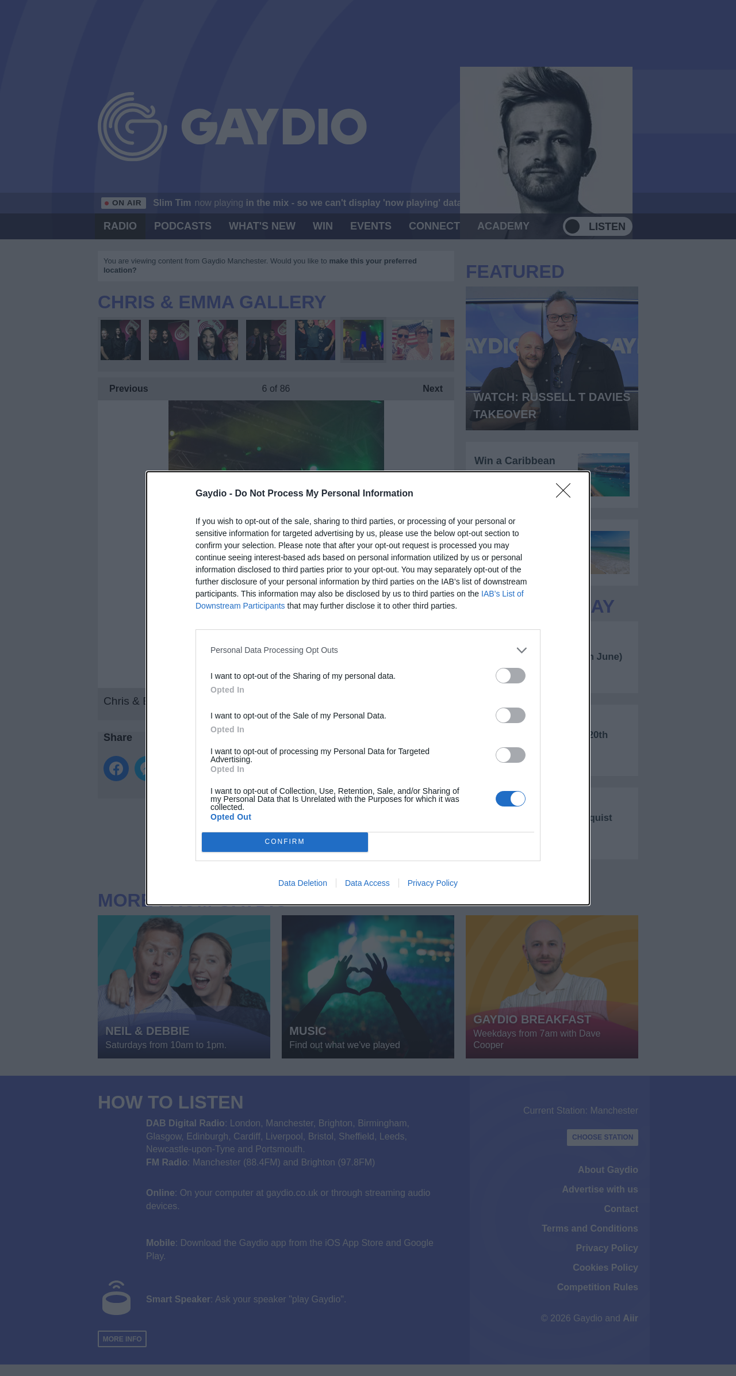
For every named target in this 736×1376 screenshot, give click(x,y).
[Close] (567, 494)
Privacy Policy (433, 883)
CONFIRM (284, 842)
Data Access (367, 883)
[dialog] (368, 688)
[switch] (511, 675)
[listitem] (368, 650)
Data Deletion (302, 883)
